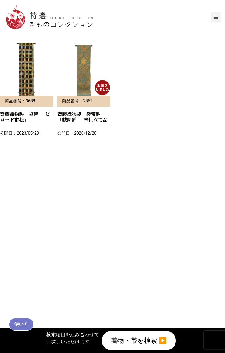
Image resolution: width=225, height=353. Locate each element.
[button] (216, 17)
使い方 (21, 324)
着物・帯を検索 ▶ (139, 340)
